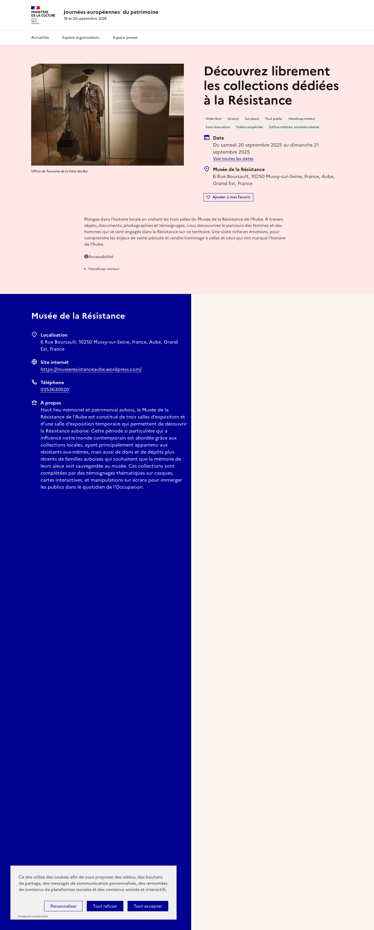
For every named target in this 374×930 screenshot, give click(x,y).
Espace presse (125, 37)
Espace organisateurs (80, 37)
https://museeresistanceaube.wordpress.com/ (91, 369)
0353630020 (55, 389)
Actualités (40, 37)
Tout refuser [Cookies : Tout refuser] (105, 906)
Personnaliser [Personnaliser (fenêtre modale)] (63, 906)
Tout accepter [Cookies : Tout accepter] (148, 906)
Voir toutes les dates (233, 158)
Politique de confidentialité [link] (33, 916)
